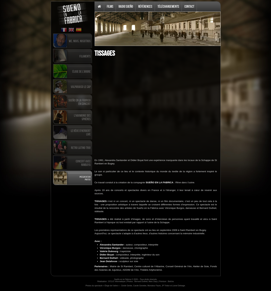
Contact (189, 6)
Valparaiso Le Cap (81, 86)
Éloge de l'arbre (81, 71)
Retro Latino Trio (81, 147)
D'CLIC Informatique (116, 281)
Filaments (85, 56)
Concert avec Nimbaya (83, 162)
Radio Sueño (126, 6)
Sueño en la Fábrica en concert (79, 101)
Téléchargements (168, 6)
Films (110, 6)
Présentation (85, 177)
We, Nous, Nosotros (80, 41)
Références (145, 6)
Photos (88, 179)
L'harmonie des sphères (82, 117)
